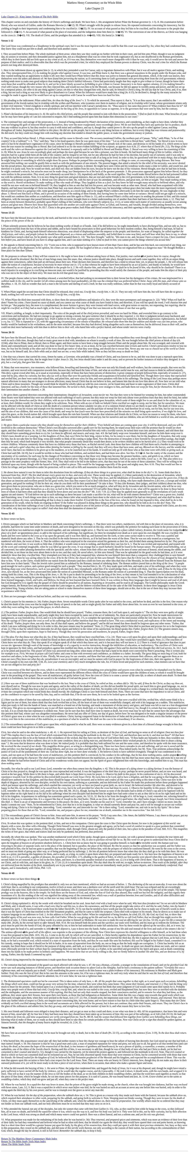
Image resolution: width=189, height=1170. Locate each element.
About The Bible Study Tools (15, 1144)
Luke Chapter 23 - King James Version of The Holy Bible (29, 16)
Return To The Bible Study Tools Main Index (23, 1141)
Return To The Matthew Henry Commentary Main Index (29, 1138)
